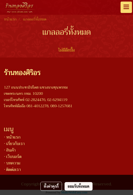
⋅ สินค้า (10, 150)
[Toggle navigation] (126, 7)
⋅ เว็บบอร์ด (13, 156)
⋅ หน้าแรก (12, 137)
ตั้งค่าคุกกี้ (51, 186)
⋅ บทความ (12, 163)
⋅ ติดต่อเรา (12, 169)
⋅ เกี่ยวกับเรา (14, 143)
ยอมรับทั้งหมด (78, 186)
